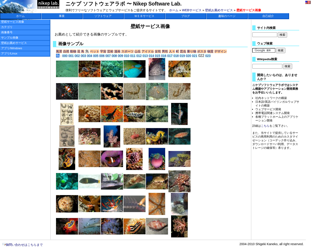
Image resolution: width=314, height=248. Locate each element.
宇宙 (103, 51)
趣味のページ (227, 16)
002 (77, 56)
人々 (172, 51)
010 (126, 56)
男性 (165, 51)
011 (132, 56)
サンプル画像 (9, 37)
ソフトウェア (103, 16)
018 (176, 56)
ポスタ (201, 51)
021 (194, 56)
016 (163, 56)
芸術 (110, 51)
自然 (66, 51)
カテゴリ (7, 27)
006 (102, 56)
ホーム (173, 10)
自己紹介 (268, 16)
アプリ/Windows (11, 48)
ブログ (185, 16)
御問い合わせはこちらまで (22, 244)
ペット (94, 51)
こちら (265, 125)
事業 (62, 16)
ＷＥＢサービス (144, 16)
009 (120, 56)
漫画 (117, 51)
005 (95, 56)
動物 (73, 51)
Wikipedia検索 (267, 59)
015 (157, 56)
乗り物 (191, 51)
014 (151, 56)
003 (83, 56)
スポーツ (127, 51)
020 (188, 56)
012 (139, 56)
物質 (210, 51)
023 (208, 56)
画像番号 (7, 32)
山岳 (138, 51)
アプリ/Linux (9, 53)
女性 (158, 51)
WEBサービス (192, 10)
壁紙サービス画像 (12, 21)
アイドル (148, 51)
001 (71, 56)
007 (108, 56)
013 (145, 56)
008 (114, 56)
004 (89, 56)
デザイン (220, 51)
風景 (59, 51)
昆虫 (183, 51)
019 (182, 56)
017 (169, 56)
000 (64, 56)
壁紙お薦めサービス (219, 10)
